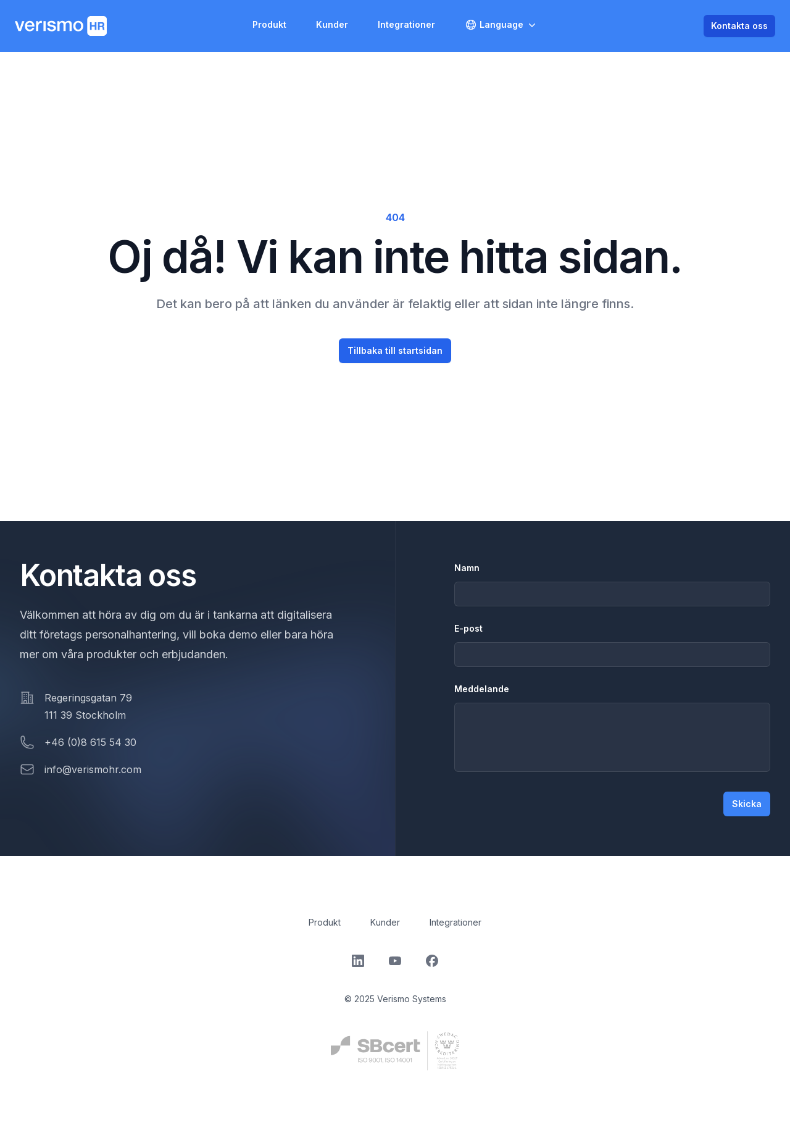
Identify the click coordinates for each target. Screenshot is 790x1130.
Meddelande (481, 689)
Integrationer (406, 24)
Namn (467, 568)
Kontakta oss (739, 25)
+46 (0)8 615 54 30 (90, 742)
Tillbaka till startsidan (395, 350)
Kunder (332, 24)
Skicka (747, 803)
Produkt (269, 24)
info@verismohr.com (92, 769)
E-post (468, 628)
